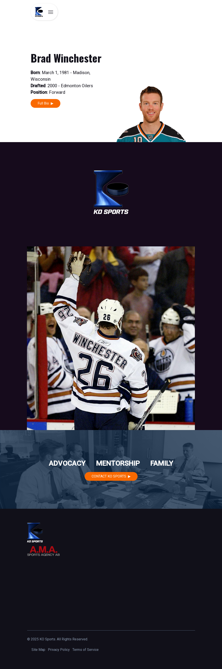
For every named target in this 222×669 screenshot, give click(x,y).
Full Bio (43, 103)
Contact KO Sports (109, 476)
